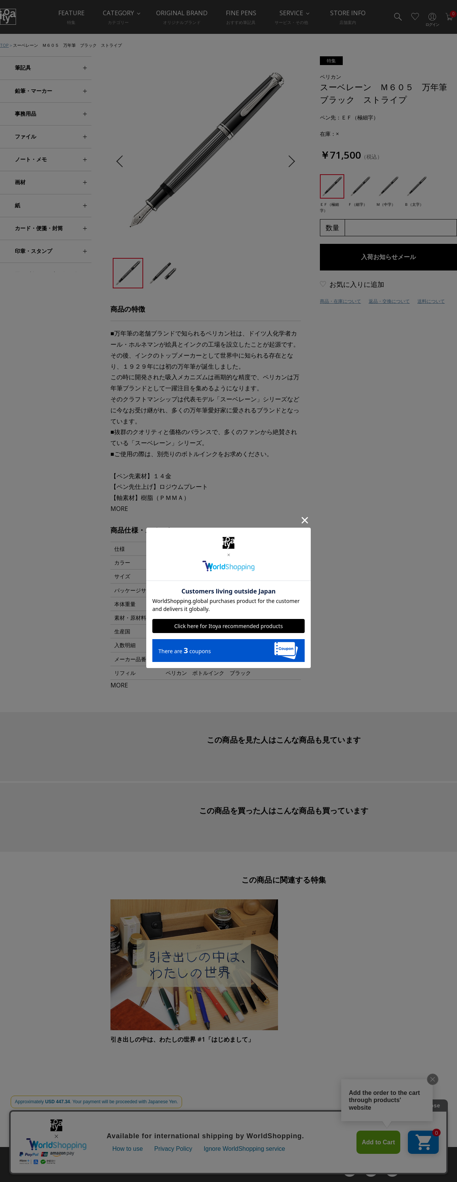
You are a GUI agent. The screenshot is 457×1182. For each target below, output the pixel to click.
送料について (431, 301)
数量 (332, 227)
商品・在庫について (340, 301)
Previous (122, 161)
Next (289, 161)
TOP (4, 45)
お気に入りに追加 (356, 284)
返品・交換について (389, 301)
